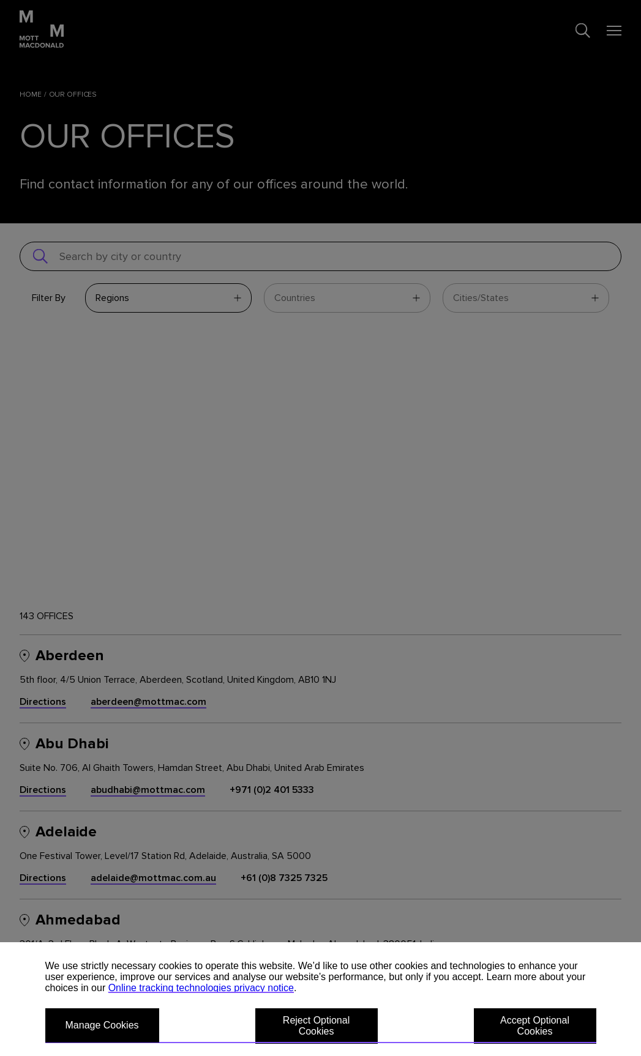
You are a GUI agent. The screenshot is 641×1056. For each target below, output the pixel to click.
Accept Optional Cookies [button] (534, 1025)
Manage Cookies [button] (102, 1025)
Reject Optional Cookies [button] (316, 1025)
